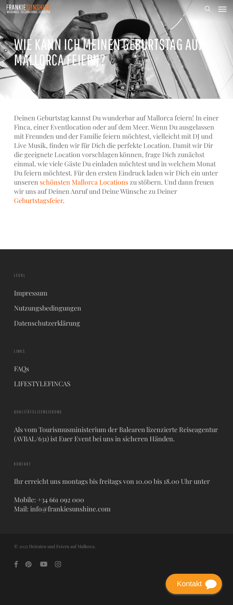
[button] (222, 8)
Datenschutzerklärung (47, 323)
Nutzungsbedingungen (47, 308)
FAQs (21, 368)
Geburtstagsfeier (38, 200)
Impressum (30, 293)
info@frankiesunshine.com (70, 508)
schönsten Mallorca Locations (84, 182)
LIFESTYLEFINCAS (42, 383)
